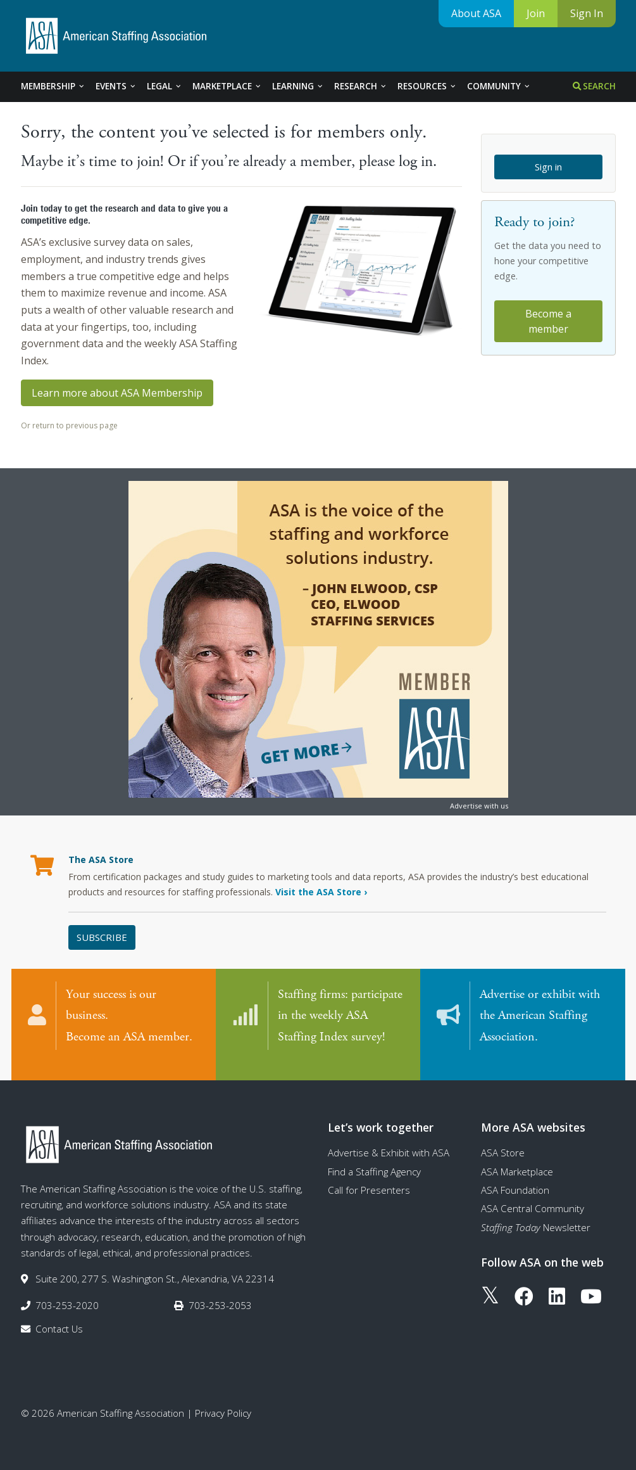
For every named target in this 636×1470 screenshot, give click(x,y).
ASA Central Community (532, 1195)
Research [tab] (360, 86)
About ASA (476, 13)
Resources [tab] (427, 86)
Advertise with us (479, 805)
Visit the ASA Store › (321, 892)
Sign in (548, 166)
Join (536, 13)
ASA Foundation (515, 1177)
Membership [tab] (53, 86)
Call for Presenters (369, 1177)
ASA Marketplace (517, 1159)
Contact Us (59, 1316)
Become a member (548, 321)
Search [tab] (594, 86)
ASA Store (503, 1140)
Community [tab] (499, 86)
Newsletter (535, 1214)
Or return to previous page (69, 425)
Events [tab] (116, 86)
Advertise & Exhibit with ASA (388, 1140)
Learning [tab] (298, 86)
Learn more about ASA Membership (117, 393)
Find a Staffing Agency (374, 1159)
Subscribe (102, 937)
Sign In (586, 13)
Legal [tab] (164, 86)
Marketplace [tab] (227, 86)
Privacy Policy (223, 1400)
